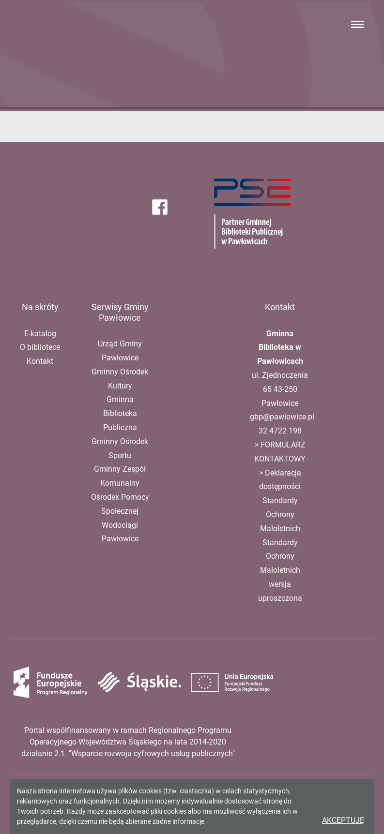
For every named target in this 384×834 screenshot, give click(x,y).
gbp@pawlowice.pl (282, 416)
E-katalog (40, 333)
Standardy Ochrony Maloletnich (280, 514)
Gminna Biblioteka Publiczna (120, 413)
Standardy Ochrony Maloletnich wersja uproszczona (280, 570)
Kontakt (40, 361)
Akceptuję (343, 820)
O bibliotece (40, 347)
